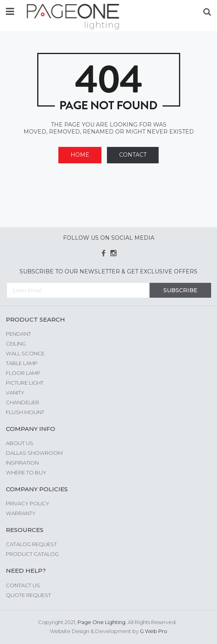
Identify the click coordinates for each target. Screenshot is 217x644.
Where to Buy (26, 472)
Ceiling (16, 343)
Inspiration (22, 462)
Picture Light (24, 383)
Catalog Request (31, 544)
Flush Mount (25, 412)
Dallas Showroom (34, 453)
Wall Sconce (25, 353)
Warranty (21, 513)
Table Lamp (22, 363)
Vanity (15, 392)
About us (19, 443)
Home (80, 154)
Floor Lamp (23, 373)
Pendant (18, 334)
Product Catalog (32, 554)
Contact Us (23, 585)
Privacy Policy (27, 503)
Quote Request (28, 595)
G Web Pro (153, 631)
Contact (132, 154)
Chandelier (22, 402)
